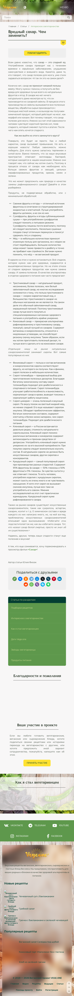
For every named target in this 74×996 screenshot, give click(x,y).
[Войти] (39, 971)
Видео (25, 965)
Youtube (60, 815)
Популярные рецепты (20, 913)
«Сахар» (32, 549)
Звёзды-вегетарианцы (23, 639)
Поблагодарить (37, 53)
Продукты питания (21, 649)
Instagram (19, 825)
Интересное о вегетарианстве (45, 26)
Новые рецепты (16, 872)
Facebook (54, 825)
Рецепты (36, 965)
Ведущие (48, 965)
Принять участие (37, 752)
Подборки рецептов (22, 597)
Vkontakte (13, 815)
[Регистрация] (51, 971)
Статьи (23, 26)
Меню (64, 7)
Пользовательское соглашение (37, 978)
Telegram (36, 815)
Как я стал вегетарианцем (25, 618)
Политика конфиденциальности (37, 981)
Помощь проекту (24, 971)
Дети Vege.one (18, 628)
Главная (13, 26)
